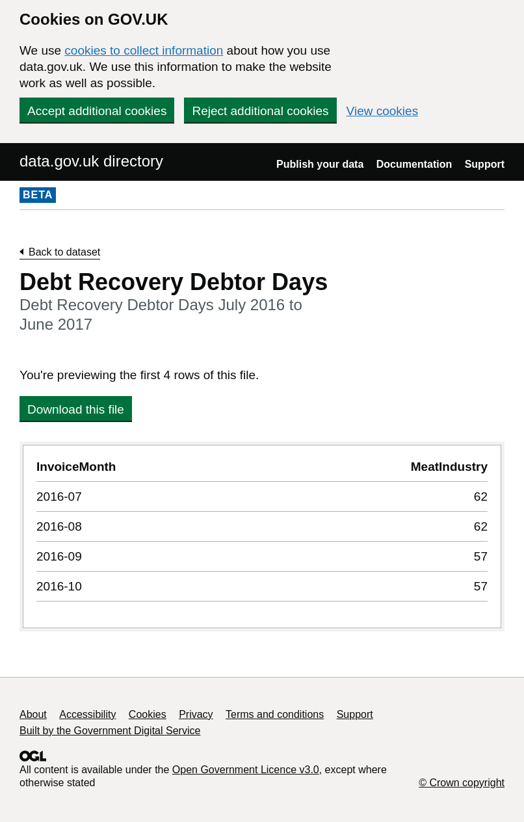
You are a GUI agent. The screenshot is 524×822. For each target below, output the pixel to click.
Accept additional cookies (96, 111)
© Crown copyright (461, 782)
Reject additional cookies (260, 111)
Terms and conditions (275, 714)
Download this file (75, 409)
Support (484, 164)
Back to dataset (64, 252)
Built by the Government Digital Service (110, 730)
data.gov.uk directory (91, 161)
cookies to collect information (143, 50)
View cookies (383, 111)
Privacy (196, 714)
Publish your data (319, 164)
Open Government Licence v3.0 (245, 769)
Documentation (414, 164)
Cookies (147, 714)
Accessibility (87, 714)
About (33, 714)
